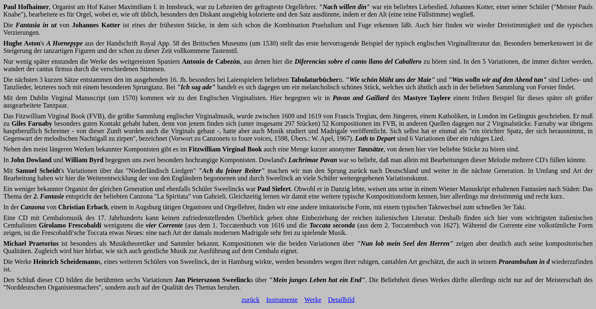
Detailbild (341, 299)
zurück (250, 299)
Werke (312, 299)
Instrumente (282, 299)
